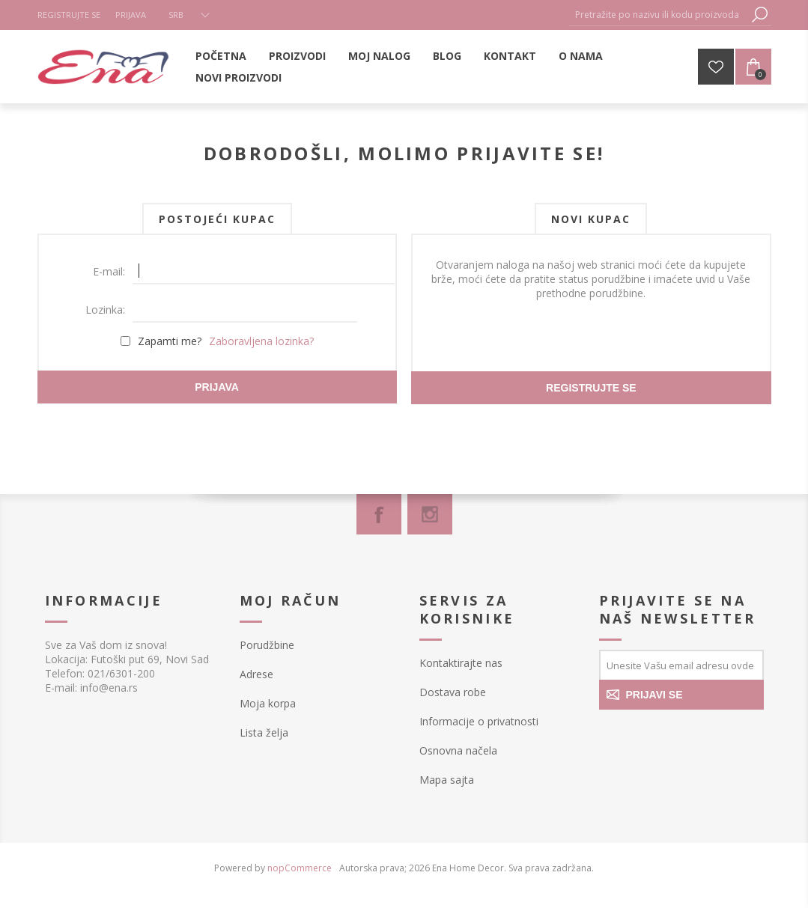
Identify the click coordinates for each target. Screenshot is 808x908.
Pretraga (760, 14)
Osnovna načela (458, 750)
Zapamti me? (169, 341)
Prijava (130, 14)
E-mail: (109, 271)
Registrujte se (68, 14)
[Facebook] (378, 514)
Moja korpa (268, 703)
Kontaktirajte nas (460, 663)
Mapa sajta (446, 780)
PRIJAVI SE (654, 695)
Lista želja (264, 732)
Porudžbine (267, 645)
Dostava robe (452, 692)
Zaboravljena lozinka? (261, 341)
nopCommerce (299, 868)
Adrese (256, 674)
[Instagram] (429, 514)
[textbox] (659, 14)
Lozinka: (105, 309)
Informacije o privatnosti (478, 721)
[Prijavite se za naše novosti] (681, 665)
